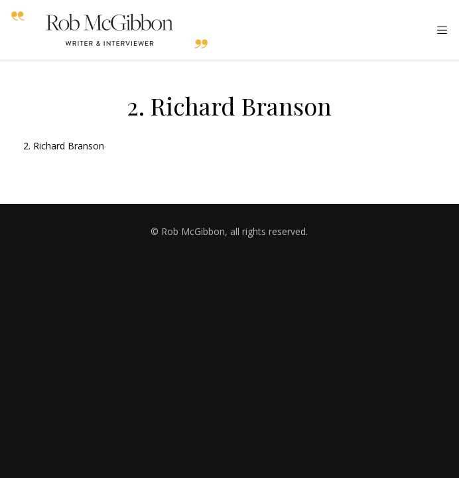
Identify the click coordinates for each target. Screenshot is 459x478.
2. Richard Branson (63, 145)
